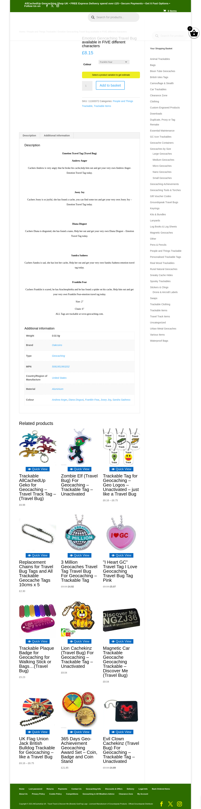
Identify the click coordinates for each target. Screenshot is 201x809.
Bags (153, 65)
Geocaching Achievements (164, 184)
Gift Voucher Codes (160, 196)
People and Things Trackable (165, 250)
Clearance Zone (158, 95)
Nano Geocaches (162, 172)
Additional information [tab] (57, 135)
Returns (50, 789)
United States (59, 377)
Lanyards (155, 220)
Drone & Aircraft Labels (165, 292)
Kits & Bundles (158, 214)
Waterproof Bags (159, 340)
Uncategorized (158, 322)
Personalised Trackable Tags (165, 257)
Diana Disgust (76, 399)
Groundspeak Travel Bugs (164, 202)
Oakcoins (57, 345)
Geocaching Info (98, 31)
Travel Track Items (160, 316)
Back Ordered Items (161, 789)
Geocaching (58, 355)
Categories (47, 20)
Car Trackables (158, 89)
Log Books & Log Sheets (163, 226)
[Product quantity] (87, 86)
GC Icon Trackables (160, 136)
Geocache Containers (161, 142)
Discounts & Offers (113, 789)
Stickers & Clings (159, 287)
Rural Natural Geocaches (163, 269)
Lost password (35, 789)
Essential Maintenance (162, 130)
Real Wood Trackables (162, 263)
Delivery (130, 789)
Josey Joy (105, 399)
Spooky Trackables (160, 281)
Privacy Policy (38, 794)
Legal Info (143, 789)
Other (153, 238)
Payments (162, 20)
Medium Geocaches (163, 159)
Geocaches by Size (160, 148)
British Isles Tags (159, 77)
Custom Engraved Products (165, 107)
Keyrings (154, 208)
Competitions (72, 794)
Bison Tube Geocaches (162, 71)
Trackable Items (102, 106)
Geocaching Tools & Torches (165, 190)
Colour (87, 64)
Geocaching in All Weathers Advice (98, 794)
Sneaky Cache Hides (161, 275)
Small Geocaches (162, 178)
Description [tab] (29, 135)
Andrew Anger (59, 399)
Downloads (156, 113)
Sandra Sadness (121, 399)
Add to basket (110, 85)
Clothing (154, 101)
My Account (70, 20)
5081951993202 (61, 366)
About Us (23, 794)
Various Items (157, 334)
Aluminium (57, 389)
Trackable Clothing (160, 304)
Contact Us (76, 789)
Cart (148, 20)
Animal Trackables (160, 59)
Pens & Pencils (158, 244)
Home (32, 20)
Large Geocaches (162, 153)
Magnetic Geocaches (161, 232)
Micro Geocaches (162, 165)
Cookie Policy (55, 794)
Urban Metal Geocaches (163, 328)
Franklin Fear (92, 399)
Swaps (153, 298)
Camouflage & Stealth (162, 83)
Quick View (38, 469)
